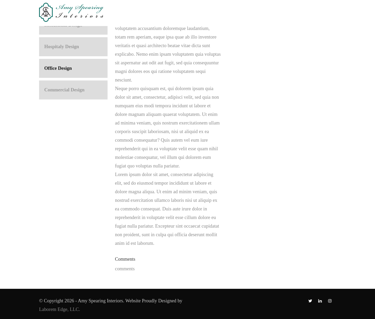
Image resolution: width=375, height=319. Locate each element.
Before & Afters (239, 10)
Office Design (58, 68)
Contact (326, 10)
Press (276, 10)
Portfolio (197, 10)
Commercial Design (64, 89)
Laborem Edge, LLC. (60, 309)
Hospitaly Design (61, 46)
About (167, 10)
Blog (300, 10)
